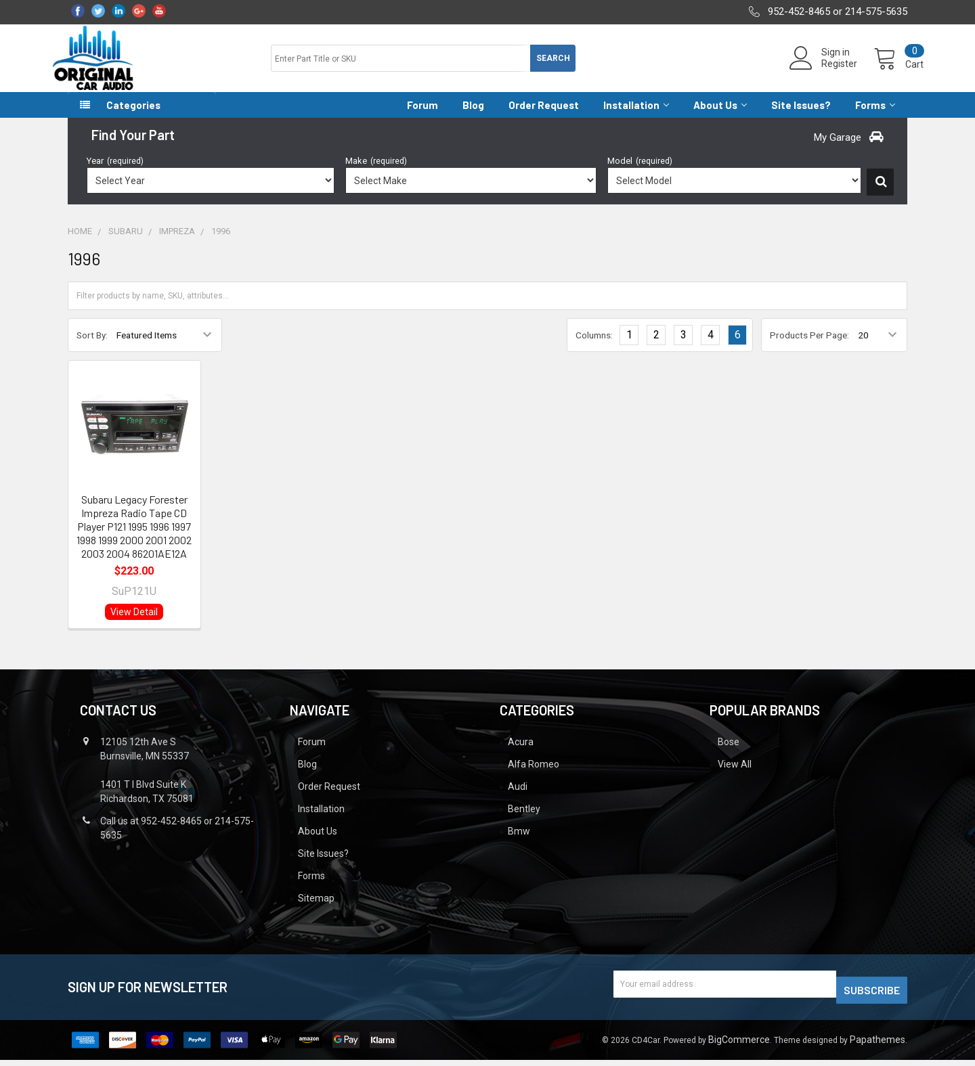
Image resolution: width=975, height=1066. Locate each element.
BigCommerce (739, 1045)
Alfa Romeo (533, 776)
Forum (422, 117)
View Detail (134, 624)
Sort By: (92, 347)
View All (735, 776)
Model (639, 173)
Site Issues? (801, 117)
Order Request (543, 117)
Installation (636, 117)
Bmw (519, 843)
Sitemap (316, 910)
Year (115, 173)
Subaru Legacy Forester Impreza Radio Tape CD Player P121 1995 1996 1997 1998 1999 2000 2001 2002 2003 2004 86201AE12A (134, 538)
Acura (521, 754)
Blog (473, 117)
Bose (728, 754)
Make (376, 173)
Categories (133, 117)
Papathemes (877, 1045)
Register (823, 71)
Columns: (594, 347)
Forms (875, 117)
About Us (720, 117)
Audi (517, 798)
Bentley (524, 821)
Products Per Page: (809, 347)
